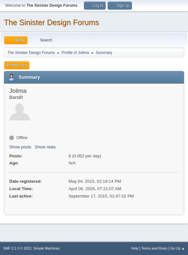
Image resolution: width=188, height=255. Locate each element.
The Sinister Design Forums (51, 22)
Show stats (45, 147)
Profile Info (17, 65)
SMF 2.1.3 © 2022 (17, 248)
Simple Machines (46, 248)
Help (134, 248)
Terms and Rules (155, 248)
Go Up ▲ (177, 248)
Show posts (20, 147)
